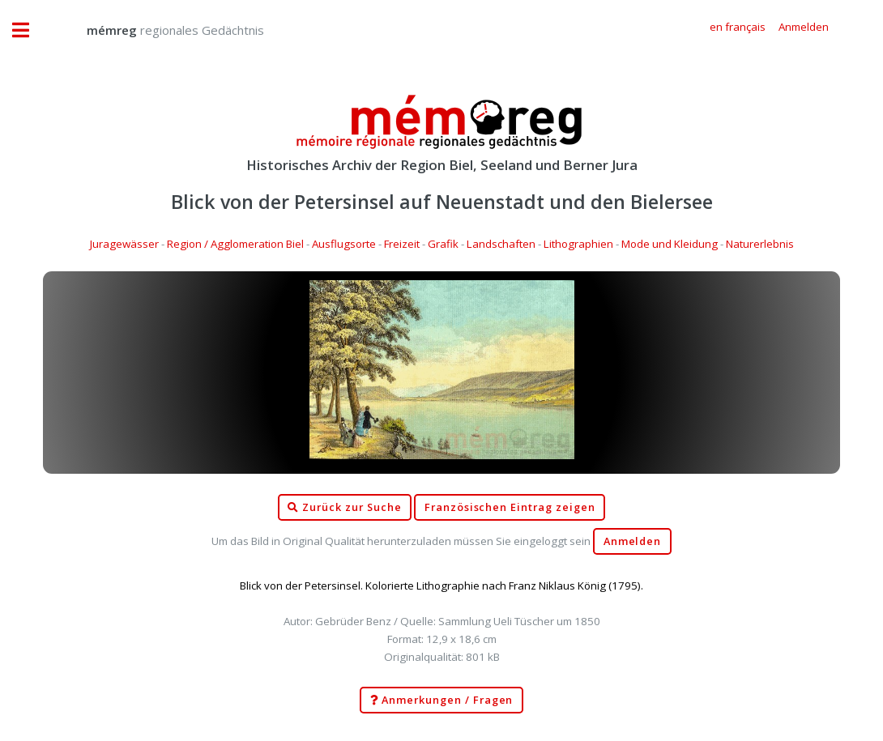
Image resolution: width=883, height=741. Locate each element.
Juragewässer (124, 243)
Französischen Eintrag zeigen (509, 507)
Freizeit (402, 243)
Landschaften (501, 243)
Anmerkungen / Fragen (442, 700)
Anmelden (633, 541)
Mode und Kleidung (669, 243)
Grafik (443, 243)
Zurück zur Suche (344, 507)
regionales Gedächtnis (159, 30)
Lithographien (578, 243)
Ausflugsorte (344, 243)
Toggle (29, 30)
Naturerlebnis (760, 243)
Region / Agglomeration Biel (235, 243)
